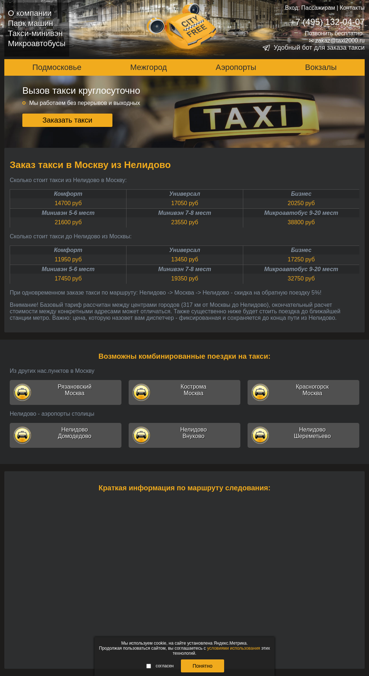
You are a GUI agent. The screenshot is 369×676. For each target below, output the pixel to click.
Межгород (148, 67)
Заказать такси (68, 120)
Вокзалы (321, 67)
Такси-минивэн (35, 33)
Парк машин (30, 23)
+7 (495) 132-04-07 (327, 22)
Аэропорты (236, 67)
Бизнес (301, 194)
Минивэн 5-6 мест (68, 213)
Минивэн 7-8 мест (184, 213)
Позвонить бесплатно (334, 33)
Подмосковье (56, 67)
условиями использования (233, 648)
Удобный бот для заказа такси (319, 47)
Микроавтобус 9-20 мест (301, 213)
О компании (30, 13)
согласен (160, 665)
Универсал (184, 194)
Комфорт (68, 194)
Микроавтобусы (37, 43)
